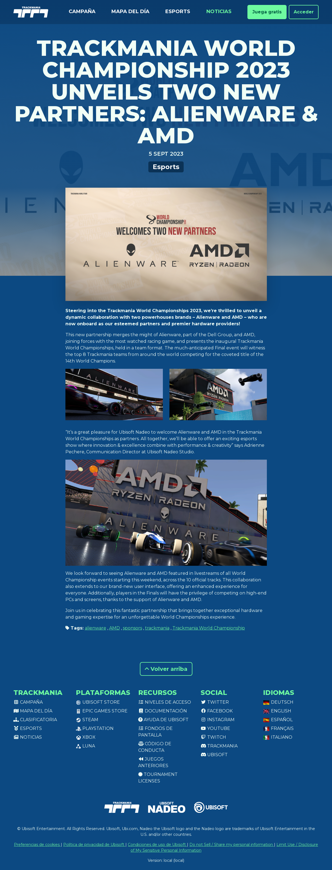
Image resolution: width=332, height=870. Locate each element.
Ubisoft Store (98, 702)
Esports (177, 11)
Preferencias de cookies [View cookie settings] (37, 844)
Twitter (215, 702)
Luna (85, 746)
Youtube (215, 728)
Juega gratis (267, 11)
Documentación (162, 711)
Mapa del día (130, 11)
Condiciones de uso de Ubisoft (157, 844)
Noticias (219, 11)
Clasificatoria (35, 719)
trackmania (157, 628)
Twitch (213, 737)
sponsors (132, 628)
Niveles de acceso (164, 702)
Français (278, 728)
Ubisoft (214, 754)
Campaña (82, 11)
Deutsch (278, 702)
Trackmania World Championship (208, 628)
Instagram (218, 719)
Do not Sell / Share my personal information (231, 844)
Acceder (304, 11)
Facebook (217, 711)
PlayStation (95, 728)
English (277, 711)
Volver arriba (166, 669)
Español (278, 719)
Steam (87, 719)
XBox (86, 737)
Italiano (277, 737)
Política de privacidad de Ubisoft (94, 844)
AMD (114, 628)
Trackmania (219, 746)
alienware (95, 628)
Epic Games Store (102, 711)
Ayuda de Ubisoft (163, 719)
